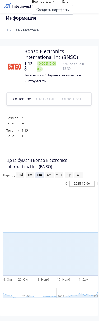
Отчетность (72, 98)
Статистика (46, 98)
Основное (22, 98)
